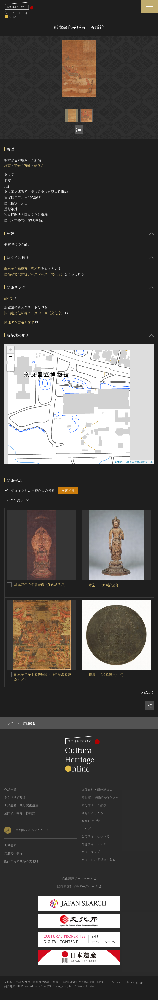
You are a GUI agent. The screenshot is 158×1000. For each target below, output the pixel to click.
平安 (17, 165)
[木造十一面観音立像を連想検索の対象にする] (84, 585)
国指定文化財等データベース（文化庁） (34, 274)
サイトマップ (91, 852)
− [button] (10, 357)
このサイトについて (95, 836)
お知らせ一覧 (91, 820)
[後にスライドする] (147, 692)
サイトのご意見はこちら (99, 859)
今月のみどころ (92, 813)
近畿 (27, 165)
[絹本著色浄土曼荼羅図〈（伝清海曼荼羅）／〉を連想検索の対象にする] (9, 674)
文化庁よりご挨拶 (94, 805)
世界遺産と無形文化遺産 (21, 805)
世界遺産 (10, 845)
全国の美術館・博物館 (19, 813)
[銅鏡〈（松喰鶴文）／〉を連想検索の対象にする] (84, 674)
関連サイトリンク (94, 844)
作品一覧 (10, 789)
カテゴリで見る (15, 797)
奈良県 (39, 165)
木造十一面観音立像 (104, 585)
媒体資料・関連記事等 (97, 789)
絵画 (7, 165)
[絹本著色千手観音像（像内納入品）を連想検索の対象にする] (9, 584)
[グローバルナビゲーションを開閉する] (149, 6)
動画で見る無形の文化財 (21, 861)
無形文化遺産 (13, 853)
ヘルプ (86, 828)
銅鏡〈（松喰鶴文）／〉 (107, 674)
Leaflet (118, 462)
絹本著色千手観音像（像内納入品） (41, 584)
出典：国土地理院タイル (138, 462)
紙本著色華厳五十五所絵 (22, 268)
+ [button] (10, 350)
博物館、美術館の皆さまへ (100, 797)
